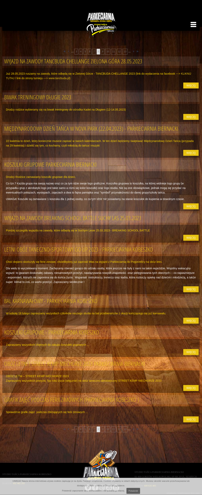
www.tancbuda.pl (59, 78)
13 (125, 51)
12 (119, 51)
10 (107, 51)
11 (113, 51)
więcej (190, 85)
